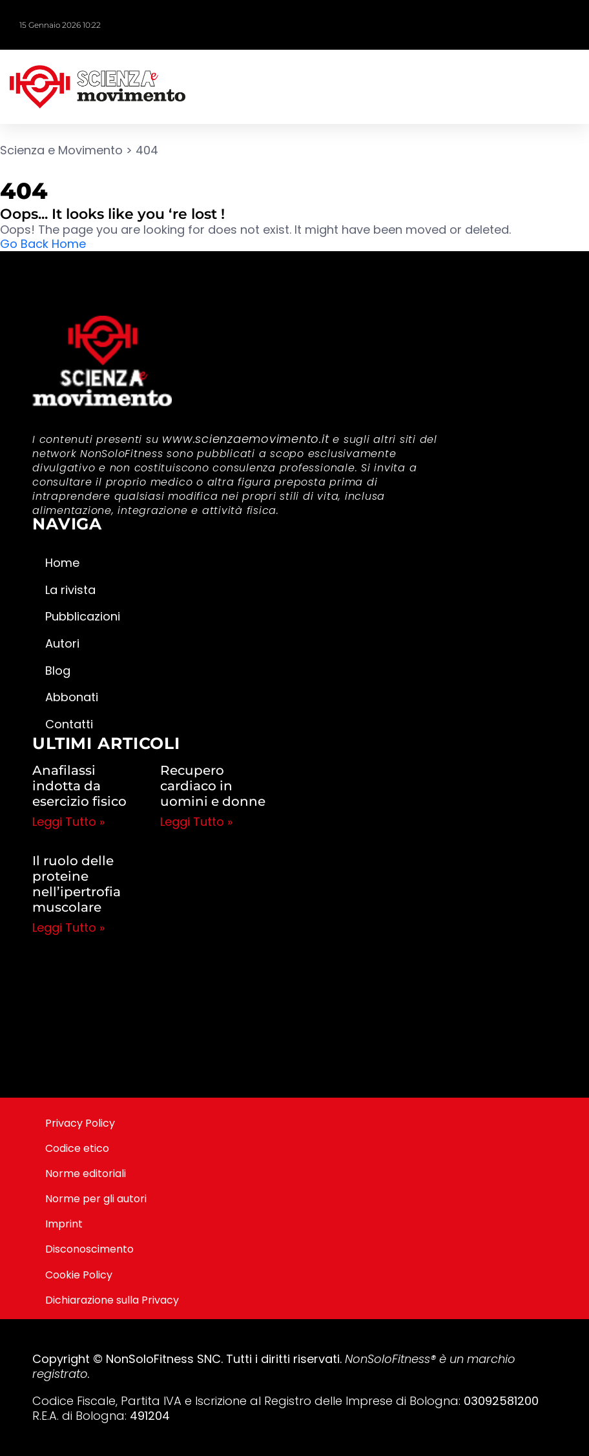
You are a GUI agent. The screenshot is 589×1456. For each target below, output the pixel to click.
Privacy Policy (80, 1123)
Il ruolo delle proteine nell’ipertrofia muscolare (76, 884)
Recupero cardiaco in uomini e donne (212, 786)
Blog (57, 670)
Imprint (64, 1223)
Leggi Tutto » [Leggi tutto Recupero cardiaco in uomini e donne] (196, 822)
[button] (575, 86)
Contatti (69, 724)
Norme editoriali (85, 1173)
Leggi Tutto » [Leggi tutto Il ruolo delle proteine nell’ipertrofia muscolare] (68, 927)
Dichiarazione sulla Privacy (112, 1300)
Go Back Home (43, 244)
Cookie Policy (78, 1274)
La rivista (70, 590)
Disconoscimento (89, 1249)
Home (62, 563)
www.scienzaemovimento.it (245, 439)
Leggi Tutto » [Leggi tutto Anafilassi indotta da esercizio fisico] (68, 822)
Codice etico (77, 1148)
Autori (62, 643)
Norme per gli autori (96, 1198)
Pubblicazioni (82, 616)
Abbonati (71, 697)
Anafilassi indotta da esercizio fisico (79, 786)
